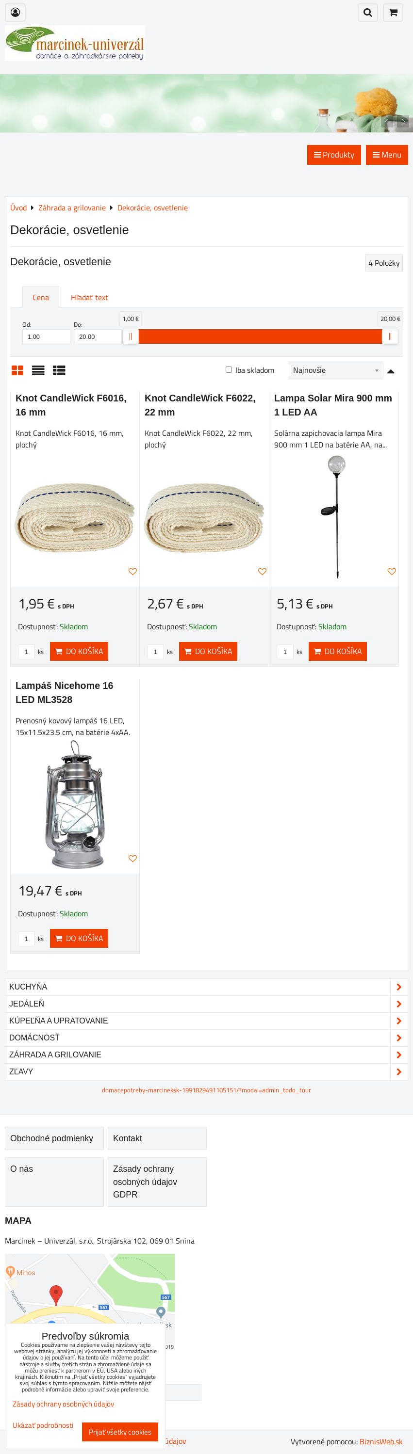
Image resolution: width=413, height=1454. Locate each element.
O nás (21, 1169)
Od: (46, 332)
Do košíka (79, 651)
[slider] (130, 336)
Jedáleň (208, 1004)
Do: (98, 332)
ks (31, 651)
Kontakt (127, 1138)
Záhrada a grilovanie (208, 1055)
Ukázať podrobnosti (43, 1426)
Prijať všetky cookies (120, 1432)
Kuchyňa (208, 987)
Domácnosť (208, 1038)
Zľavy (208, 1072)
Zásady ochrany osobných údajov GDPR (145, 1181)
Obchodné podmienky (51, 1138)
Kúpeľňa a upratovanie (208, 1021)
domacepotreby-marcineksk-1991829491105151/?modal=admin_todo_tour (206, 1090)
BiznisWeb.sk (381, 1441)
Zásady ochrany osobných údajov (63, 1403)
